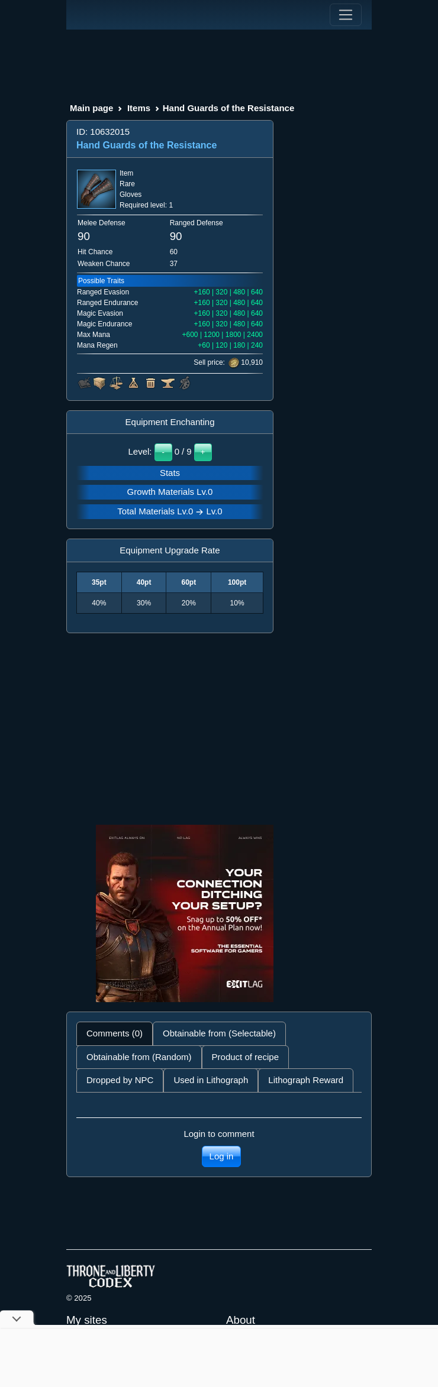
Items (138, 108)
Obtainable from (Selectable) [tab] (219, 1033)
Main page (91, 108)
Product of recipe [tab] (245, 1057)
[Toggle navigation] (346, 15)
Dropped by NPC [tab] (119, 1080)
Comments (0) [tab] (114, 1033)
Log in (222, 1156)
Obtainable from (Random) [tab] (139, 1057)
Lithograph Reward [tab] (305, 1080)
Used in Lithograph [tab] (210, 1080)
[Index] (88, 15)
